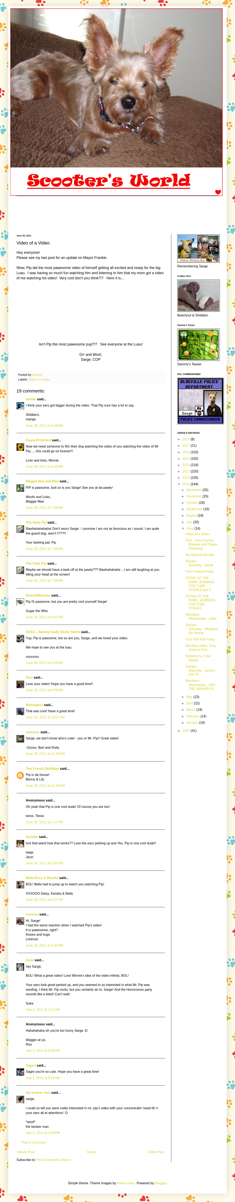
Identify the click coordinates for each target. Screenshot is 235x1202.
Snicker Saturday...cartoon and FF (200, 670)
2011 (186, 484)
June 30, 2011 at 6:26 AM (44, 425)
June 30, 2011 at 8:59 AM (44, 690)
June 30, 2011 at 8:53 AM (44, 617)
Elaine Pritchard (38, 440)
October (192, 502)
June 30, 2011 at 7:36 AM (44, 507)
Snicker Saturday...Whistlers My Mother (202, 628)
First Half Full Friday (200, 639)
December (194, 490)
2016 (186, 452)
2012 (186, 477)
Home (91, 1152)
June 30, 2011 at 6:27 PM (44, 899)
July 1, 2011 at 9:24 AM (43, 1078)
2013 (186, 471)
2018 (186, 439)
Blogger (160, 1183)
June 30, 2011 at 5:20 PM (44, 863)
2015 (186, 458)
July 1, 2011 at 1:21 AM (43, 1009)
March (191, 709)
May (190, 697)
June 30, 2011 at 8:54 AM (44, 663)
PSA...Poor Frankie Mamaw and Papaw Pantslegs (202, 544)
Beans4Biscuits (38, 595)
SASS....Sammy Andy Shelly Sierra (53, 632)
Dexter (31, 399)
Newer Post (26, 1152)
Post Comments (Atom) (54, 1160)
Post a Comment (34, 1142)
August (191, 515)
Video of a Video (39, 379)
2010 (186, 730)
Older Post (156, 1152)
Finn (29, 677)
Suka (30, 960)
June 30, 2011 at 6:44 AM (44, 466)
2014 (186, 465)
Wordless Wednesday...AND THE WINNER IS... (201, 684)
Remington (34, 705)
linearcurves (126, 1183)
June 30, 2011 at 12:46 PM (45, 785)
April (190, 703)
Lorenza (32, 914)
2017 (186, 445)
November (194, 496)
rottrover (33, 732)
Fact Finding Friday (200, 571)
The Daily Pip (36, 522)
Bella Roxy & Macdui (42, 878)
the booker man (38, 1092)
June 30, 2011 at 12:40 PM (45, 754)
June (190, 528)
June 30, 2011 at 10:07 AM (45, 717)
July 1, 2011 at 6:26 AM (43, 1050)
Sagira (31, 1065)
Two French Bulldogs (42, 768)
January (192, 722)
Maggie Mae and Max (42, 481)
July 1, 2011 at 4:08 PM (43, 1133)
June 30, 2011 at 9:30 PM (44, 945)
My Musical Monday (200, 555)
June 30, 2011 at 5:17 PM (44, 822)
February (193, 716)
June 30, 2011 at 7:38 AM (44, 580)
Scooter (32, 837)
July (189, 522)
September (194, 509)
